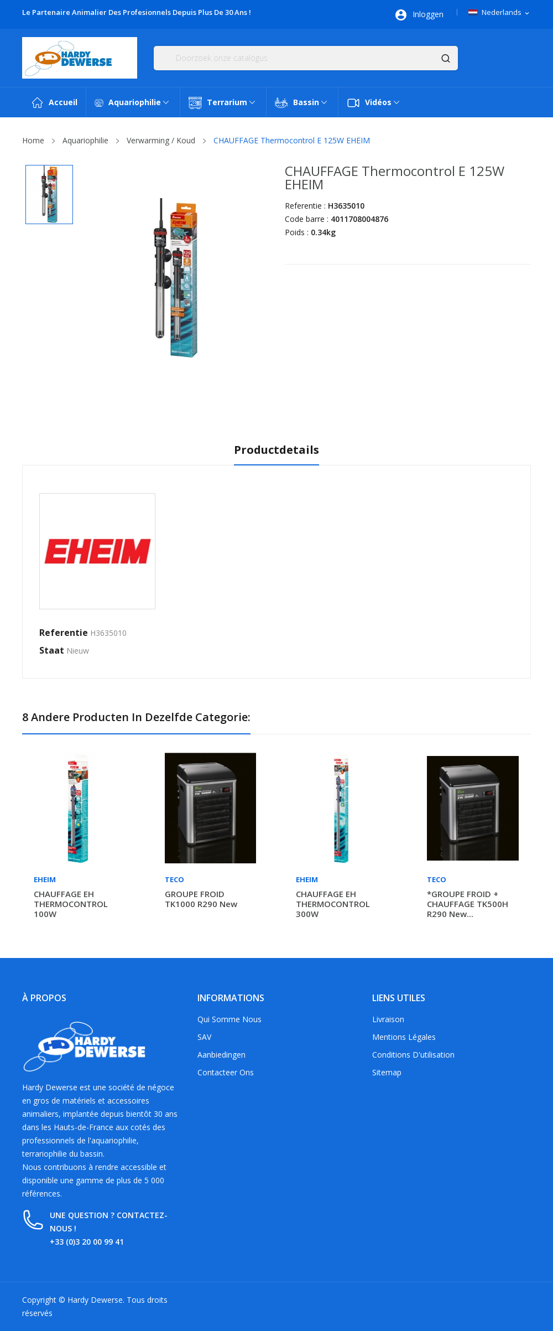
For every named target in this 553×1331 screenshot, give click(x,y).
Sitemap (386, 1072)
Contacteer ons (225, 1072)
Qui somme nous (229, 1019)
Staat (51, 650)
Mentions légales (404, 1037)
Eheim (45, 879)
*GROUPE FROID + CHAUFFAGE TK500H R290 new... (467, 904)
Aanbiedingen (221, 1054)
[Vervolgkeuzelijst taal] (499, 12)
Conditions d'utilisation (413, 1054)
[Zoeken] (306, 58)
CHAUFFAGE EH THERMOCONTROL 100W (71, 904)
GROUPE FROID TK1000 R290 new (201, 899)
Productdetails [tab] (276, 450)
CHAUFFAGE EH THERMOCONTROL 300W (333, 904)
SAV (204, 1037)
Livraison (388, 1019)
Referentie (63, 632)
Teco (174, 879)
